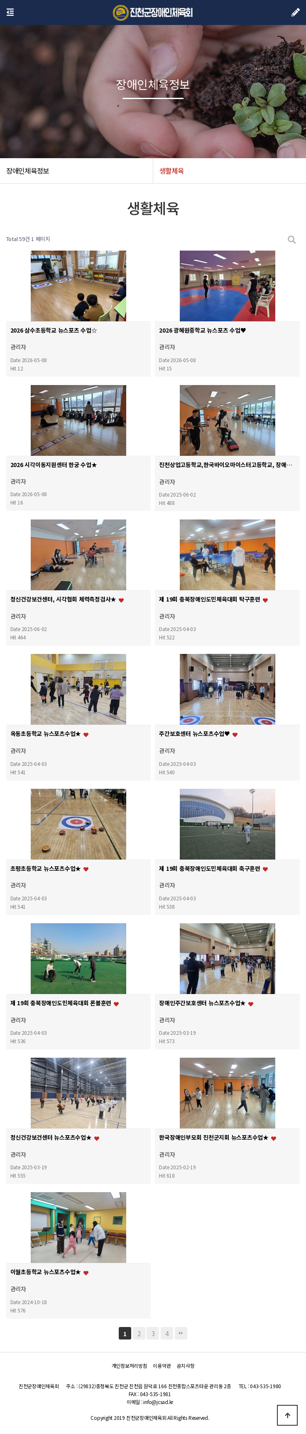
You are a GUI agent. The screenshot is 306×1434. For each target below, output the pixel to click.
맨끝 (181, 1333)
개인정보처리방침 (129, 1365)
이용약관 (162, 1365)
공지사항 (185, 1365)
